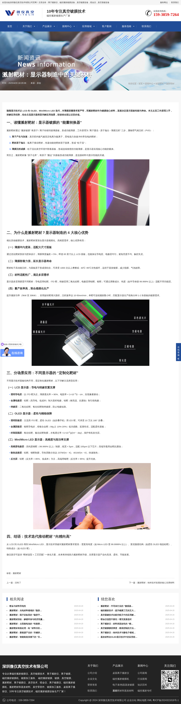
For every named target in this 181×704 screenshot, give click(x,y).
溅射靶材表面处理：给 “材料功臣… (25, 628)
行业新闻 (142, 679)
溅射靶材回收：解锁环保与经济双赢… (26, 619)
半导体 (133, 281)
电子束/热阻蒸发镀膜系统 (123, 686)
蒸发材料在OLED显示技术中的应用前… (119, 637)
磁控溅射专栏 (145, 690)
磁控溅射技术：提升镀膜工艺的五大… (118, 610)
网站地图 (142, 700)
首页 (9, 26)
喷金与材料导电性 (17, 606)
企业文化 (92, 679)
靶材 (31, 122)
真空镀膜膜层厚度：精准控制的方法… (118, 628)
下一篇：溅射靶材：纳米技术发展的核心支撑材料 (151, 582)
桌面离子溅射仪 (121, 673)
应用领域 (87, 26)
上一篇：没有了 (14, 582)
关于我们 (27, 26)
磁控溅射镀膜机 (121, 679)
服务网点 (164, 2)
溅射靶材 (170, 83)
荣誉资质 (92, 685)
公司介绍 (92, 673)
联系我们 (175, 2)
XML (149, 700)
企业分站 (131, 700)
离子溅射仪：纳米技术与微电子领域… (118, 632)
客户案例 (106, 26)
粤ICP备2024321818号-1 (166, 700)
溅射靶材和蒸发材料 (123, 690)
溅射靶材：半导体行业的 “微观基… (117, 606)
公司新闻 (142, 673)
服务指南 (126, 26)
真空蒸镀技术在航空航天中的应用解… (118, 615)
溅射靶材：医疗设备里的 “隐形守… (25, 615)
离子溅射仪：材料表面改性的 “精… (117, 624)
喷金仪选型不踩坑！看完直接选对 (116, 619)
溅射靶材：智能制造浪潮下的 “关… (25, 637)
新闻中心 (67, 26)
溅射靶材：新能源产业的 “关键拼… (25, 632)
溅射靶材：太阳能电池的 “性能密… (25, 624)
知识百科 (160, 83)
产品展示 (47, 26)
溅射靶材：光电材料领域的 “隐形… (25, 610)
